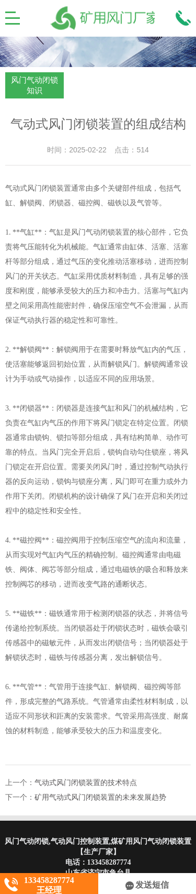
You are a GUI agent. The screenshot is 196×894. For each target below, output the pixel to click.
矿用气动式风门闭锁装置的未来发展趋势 (100, 797)
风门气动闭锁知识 (34, 85)
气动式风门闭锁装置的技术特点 (85, 783)
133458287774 (109, 862)
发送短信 (147, 884)
